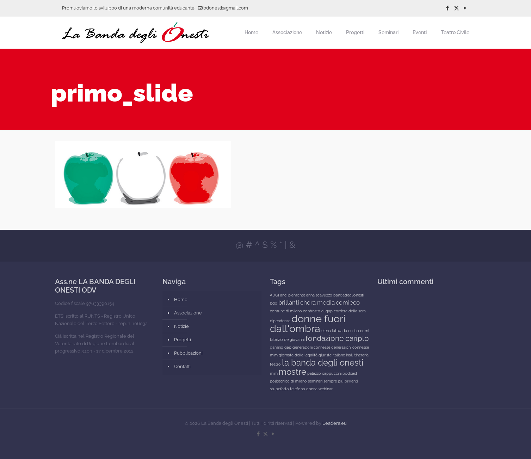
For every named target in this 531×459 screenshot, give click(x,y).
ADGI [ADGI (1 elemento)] (274, 295)
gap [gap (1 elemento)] (287, 347)
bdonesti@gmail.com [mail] (225, 8)
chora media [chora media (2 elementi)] (317, 302)
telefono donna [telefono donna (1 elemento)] (303, 389)
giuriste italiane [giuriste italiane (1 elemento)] (332, 355)
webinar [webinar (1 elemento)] (326, 389)
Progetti (182, 339)
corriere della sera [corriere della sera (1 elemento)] (350, 311)
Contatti (182, 366)
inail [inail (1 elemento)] (349, 355)
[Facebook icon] (447, 8)
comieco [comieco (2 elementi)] (348, 302)
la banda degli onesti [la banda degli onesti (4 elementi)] (322, 362)
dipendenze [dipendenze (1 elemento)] (280, 321)
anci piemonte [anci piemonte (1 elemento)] (292, 295)
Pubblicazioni (188, 353)
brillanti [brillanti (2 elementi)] (288, 302)
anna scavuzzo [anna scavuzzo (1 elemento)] (319, 295)
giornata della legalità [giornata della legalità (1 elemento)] (298, 355)
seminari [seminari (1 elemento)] (315, 381)
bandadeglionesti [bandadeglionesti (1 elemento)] (348, 295)
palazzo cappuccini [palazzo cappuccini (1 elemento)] (324, 373)
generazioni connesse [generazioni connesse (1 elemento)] (311, 347)
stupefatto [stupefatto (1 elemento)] (279, 389)
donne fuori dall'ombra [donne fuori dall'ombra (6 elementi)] (307, 323)
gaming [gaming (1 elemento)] (276, 347)
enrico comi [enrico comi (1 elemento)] (358, 331)
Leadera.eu (334, 423)
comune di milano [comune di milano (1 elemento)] (286, 311)
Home (180, 299)
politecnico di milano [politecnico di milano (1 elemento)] (288, 381)
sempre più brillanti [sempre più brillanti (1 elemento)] (340, 381)
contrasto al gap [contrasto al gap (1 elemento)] (318, 311)
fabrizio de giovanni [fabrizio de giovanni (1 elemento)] (287, 339)
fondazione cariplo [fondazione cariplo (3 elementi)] (337, 338)
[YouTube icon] (465, 8)
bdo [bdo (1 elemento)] (273, 303)
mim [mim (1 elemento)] (274, 373)
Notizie (181, 326)
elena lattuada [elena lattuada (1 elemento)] (334, 331)
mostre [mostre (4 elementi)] (292, 372)
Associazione (188, 313)
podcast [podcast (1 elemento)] (349, 373)
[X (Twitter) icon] (456, 8)
